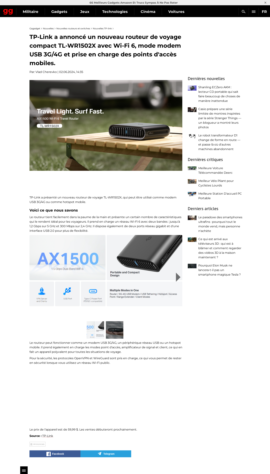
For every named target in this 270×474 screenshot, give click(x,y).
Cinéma (180, 11)
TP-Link (47, 436)
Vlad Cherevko (46, 72)
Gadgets (92, 11)
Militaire (63, 11)
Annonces (38, 444)
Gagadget (24, 10)
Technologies (147, 11)
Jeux (117, 11)
